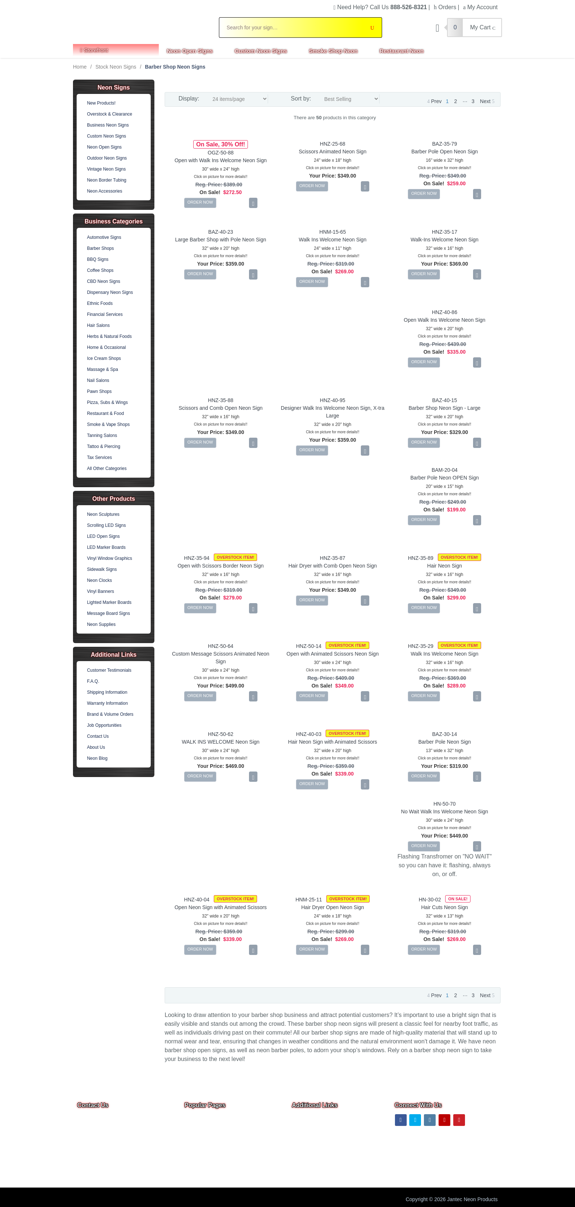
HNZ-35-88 (220, 400)
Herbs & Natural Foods (109, 336)
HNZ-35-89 (420, 558)
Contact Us (98, 736)
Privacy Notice (308, 1150)
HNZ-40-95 (332, 400)
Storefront (94, 50)
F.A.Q (191, 1171)
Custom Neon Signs (261, 51)
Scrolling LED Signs (106, 525)
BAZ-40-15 (444, 400)
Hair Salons (98, 325)
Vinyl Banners (100, 591)
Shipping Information (107, 692)
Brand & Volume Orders (110, 714)
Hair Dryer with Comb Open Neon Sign (332, 566)
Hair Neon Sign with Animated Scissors (332, 742)
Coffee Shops (100, 270)
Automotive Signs (104, 237)
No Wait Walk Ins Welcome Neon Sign (444, 811)
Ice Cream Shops (104, 358)
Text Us (86, 1162)
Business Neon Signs (108, 125)
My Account (480, 7)
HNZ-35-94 (196, 558)
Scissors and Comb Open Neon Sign (221, 408)
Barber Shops (100, 248)
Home (80, 67)
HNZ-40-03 (308, 734)
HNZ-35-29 (420, 646)
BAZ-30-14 (444, 734)
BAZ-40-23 (220, 232)
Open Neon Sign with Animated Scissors (221, 907)
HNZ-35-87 (332, 558)
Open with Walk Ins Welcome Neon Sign (221, 160)
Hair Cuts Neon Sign (444, 907)
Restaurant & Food (105, 413)
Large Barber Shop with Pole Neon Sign (220, 240)
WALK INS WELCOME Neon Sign (221, 742)
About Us (96, 747)
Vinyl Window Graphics (109, 558)
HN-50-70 (444, 804)
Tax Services (99, 457)
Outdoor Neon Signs (107, 158)
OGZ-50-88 (221, 153)
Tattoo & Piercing (103, 446)
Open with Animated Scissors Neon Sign (332, 654)
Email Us (92, 1143)
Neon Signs (114, 87)
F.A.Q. (93, 681)
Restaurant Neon (402, 51)
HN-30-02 (430, 899)
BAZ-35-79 (444, 144)
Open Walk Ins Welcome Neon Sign (445, 320)
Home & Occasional (106, 347)
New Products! (101, 103)
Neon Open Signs (190, 51)
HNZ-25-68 (332, 144)
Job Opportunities (104, 725)
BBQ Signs (98, 259)
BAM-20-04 (445, 470)
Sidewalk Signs (102, 569)
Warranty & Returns (314, 1171)
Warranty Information (107, 703)
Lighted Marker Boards (109, 602)
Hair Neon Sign (444, 566)
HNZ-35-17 (444, 232)
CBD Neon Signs (103, 281)
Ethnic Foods (100, 303)
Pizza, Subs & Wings (107, 402)
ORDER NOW (200, 202)
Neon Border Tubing (106, 180)
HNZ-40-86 (444, 312)
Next (487, 101)
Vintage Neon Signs (106, 169)
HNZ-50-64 (220, 646)
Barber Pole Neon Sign (444, 742)
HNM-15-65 (332, 232)
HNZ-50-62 (220, 734)
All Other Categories (107, 468)
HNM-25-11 (309, 899)
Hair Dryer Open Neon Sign (332, 907)
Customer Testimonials (109, 670)
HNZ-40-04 (196, 899)
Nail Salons (98, 380)
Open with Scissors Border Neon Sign (220, 566)
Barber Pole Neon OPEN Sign (444, 478)
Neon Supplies (101, 624)
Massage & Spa (102, 369)
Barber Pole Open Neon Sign (444, 151)
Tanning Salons (102, 435)
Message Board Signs (108, 613)
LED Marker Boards (106, 547)
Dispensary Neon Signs (110, 292)
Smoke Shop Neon (333, 51)
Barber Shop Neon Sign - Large (444, 408)
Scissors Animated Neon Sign (332, 151)
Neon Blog (97, 758)
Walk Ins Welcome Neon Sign (332, 240)
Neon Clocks (99, 580)
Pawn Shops (99, 391)
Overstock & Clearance (109, 114)
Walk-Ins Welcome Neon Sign (445, 240)
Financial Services (104, 314)
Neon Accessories (104, 191)
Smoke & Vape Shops (108, 424)
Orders (445, 7)
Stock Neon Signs (115, 67)
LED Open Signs (103, 536)
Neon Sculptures (103, 514)
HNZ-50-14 (308, 646)
